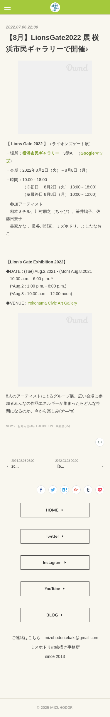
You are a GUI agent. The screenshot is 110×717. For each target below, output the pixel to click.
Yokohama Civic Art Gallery (52, 303)
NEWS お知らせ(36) (20, 426)
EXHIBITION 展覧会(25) (53, 426)
